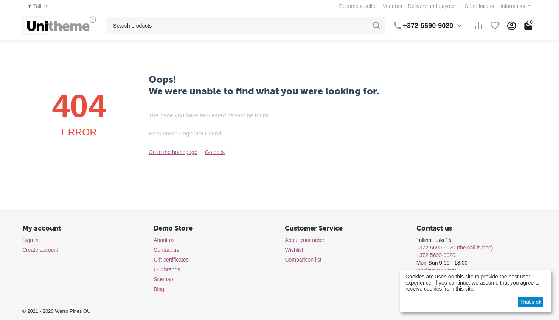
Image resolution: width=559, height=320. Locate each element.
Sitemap (163, 279)
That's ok (530, 302)
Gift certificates (171, 260)
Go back (214, 152)
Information (513, 6)
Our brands (167, 269)
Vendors (392, 6)
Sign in (30, 240)
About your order (304, 240)
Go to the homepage (173, 152)
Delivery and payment (433, 6)
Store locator (480, 6)
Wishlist (294, 250)
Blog (159, 289)
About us (164, 240)
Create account (40, 250)
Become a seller (358, 6)
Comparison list (303, 260)
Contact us (166, 250)
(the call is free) (454, 248)
